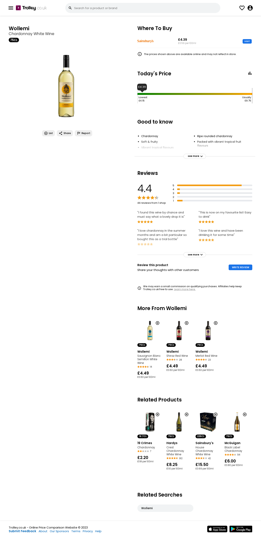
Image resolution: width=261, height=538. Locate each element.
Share (65, 133)
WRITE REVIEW (240, 267)
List (48, 133)
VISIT (247, 41)
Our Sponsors (59, 531)
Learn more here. (185, 289)
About (43, 531)
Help (98, 531)
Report (83, 133)
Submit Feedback (22, 531)
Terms (75, 531)
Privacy (88, 531)
